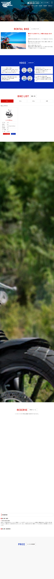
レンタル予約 (45, 2)
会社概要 (40, 6)
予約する (13, 133)
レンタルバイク (27, 6)
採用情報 (45, 6)
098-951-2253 (34, 3)
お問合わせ (50, 6)
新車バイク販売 (34, 6)
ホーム (22, 6)
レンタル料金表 (6, 133)
